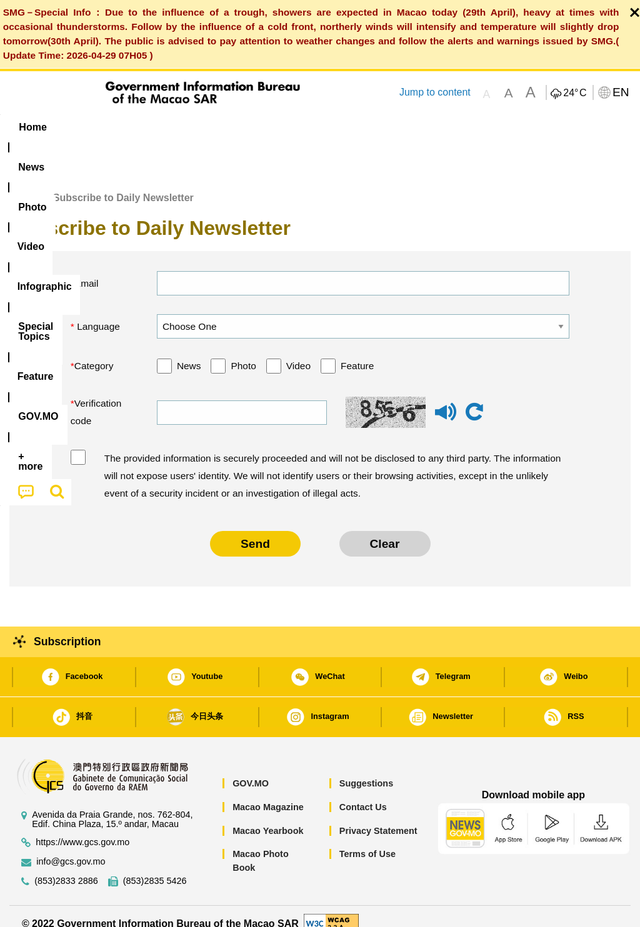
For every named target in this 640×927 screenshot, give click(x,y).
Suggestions (366, 770)
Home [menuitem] (32, 127)
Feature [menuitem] (419, 127)
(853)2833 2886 (66, 867)
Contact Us (363, 793)
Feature (357, 352)
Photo (243, 352)
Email (86, 269)
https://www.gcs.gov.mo (82, 828)
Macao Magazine (268, 793)
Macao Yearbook (267, 816)
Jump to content (435, 92)
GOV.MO (250, 770)
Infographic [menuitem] (256, 127)
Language (97, 312)
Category (94, 352)
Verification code (96, 398)
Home (23, 183)
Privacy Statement (378, 816)
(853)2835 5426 (155, 867)
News (189, 352)
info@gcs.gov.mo (70, 848)
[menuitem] (84, 127)
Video (298, 352)
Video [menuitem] (191, 127)
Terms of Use (367, 840)
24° (574, 93)
